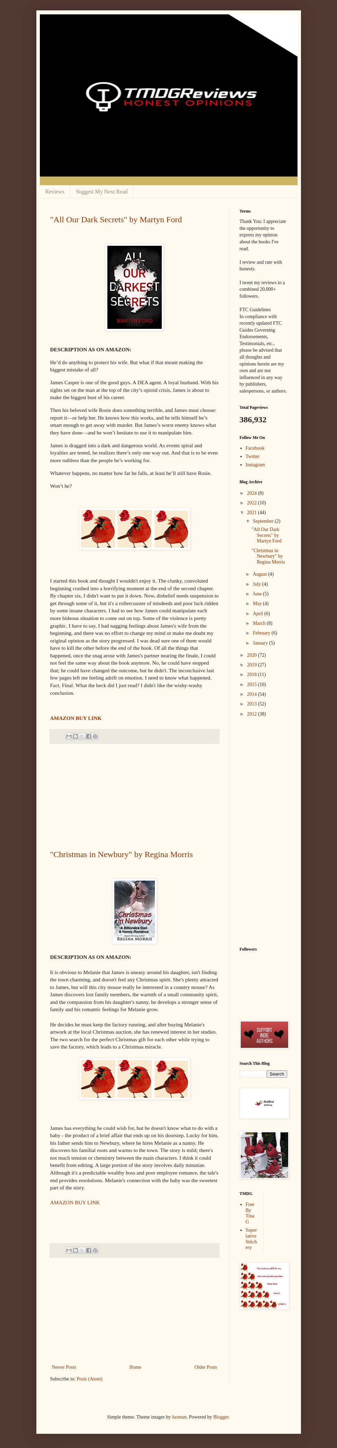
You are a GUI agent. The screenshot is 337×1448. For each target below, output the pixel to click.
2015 (252, 684)
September (264, 521)
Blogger (221, 1417)
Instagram (255, 464)
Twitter (252, 456)
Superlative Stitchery (251, 1238)
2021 (252, 512)
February (262, 633)
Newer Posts (64, 1367)
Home (135, 1367)
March (260, 623)
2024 (252, 493)
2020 (252, 655)
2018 (252, 674)
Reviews (54, 192)
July (257, 584)
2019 (252, 664)
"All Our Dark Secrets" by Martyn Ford (116, 219)
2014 (252, 694)
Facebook (255, 448)
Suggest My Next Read (102, 192)
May (258, 603)
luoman (179, 1417)
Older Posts (206, 1367)
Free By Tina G (250, 1213)
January (261, 643)
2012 (252, 714)
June (258, 593)
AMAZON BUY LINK (76, 718)
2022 (252, 502)
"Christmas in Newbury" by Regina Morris (121, 854)
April (258, 613)
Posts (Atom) (90, 1379)
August (260, 574)
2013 (252, 704)
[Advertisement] (134, 797)
